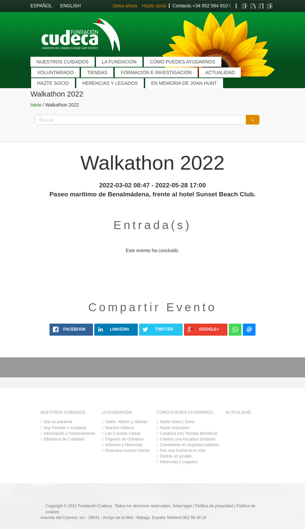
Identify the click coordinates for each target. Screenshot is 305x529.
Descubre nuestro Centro (127, 450)
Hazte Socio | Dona (177, 421)
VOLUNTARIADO (55, 72)
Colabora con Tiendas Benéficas (189, 433)
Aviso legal (182, 506)
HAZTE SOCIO (53, 83)
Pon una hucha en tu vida (182, 450)
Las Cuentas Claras (122, 433)
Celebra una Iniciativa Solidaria (187, 439)
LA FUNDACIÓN (119, 61)
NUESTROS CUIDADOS (62, 61)
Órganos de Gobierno (124, 439)
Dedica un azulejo (176, 456)
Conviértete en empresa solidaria (189, 445)
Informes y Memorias (124, 445)
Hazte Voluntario (174, 427)
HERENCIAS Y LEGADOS (110, 83)
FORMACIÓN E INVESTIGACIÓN (156, 72)
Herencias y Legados (179, 462)
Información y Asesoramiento (69, 433)
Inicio (35, 105)
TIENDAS (97, 72)
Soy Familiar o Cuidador (65, 427)
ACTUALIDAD (220, 72)
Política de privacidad (214, 506)
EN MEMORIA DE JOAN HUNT (184, 83)
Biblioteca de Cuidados (64, 439)
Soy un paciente (57, 421)
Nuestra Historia (119, 427)
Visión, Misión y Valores (126, 421)
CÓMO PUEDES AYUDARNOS (182, 61)
